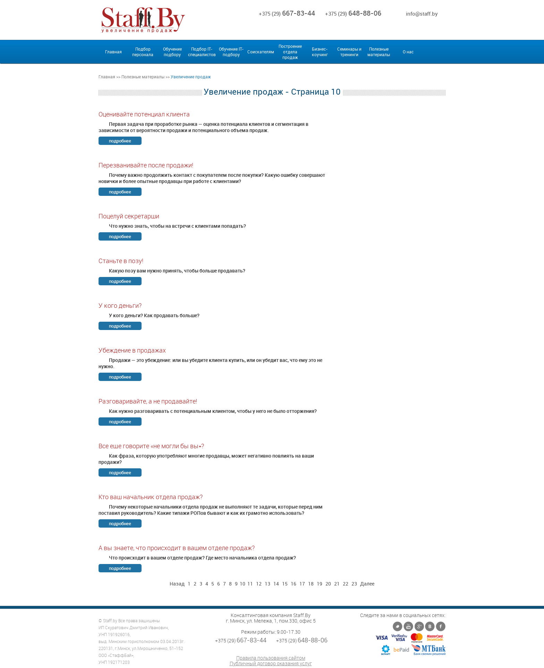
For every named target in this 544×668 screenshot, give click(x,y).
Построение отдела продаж (290, 51)
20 (328, 583)
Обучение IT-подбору (231, 51)
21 (337, 583)
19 (319, 583)
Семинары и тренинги (349, 51)
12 (259, 583)
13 (267, 583)
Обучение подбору (172, 51)
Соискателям (260, 51)
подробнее (120, 141)
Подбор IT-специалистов (202, 51)
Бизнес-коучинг (320, 51)
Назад (177, 583)
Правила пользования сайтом (270, 658)
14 (276, 583)
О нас (408, 51)
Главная (113, 51)
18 (311, 583)
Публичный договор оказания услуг (271, 663)
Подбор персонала (142, 51)
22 (345, 583)
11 (250, 583)
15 (285, 583)
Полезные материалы (378, 51)
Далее (367, 583)
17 (302, 583)
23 (354, 583)
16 (293, 583)
